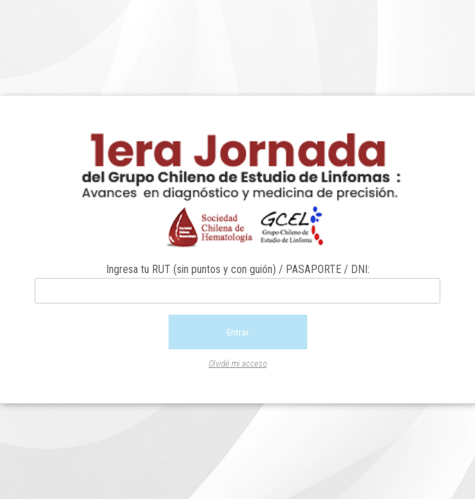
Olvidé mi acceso (238, 363)
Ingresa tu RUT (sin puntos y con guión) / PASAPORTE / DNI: (238, 269)
